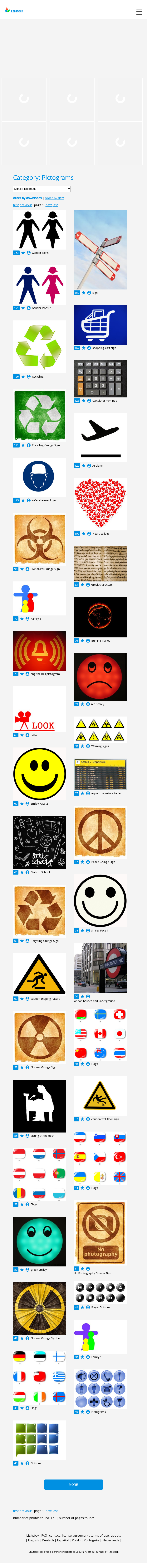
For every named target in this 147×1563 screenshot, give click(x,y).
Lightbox (32, 1535)
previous (26, 205)
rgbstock (13, 10)
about (115, 1535)
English (33, 1540)
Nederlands (110, 1540)
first (16, 205)
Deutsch (48, 1540)
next (49, 205)
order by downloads (27, 198)
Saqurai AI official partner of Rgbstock (97, 1551)
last (55, 205)
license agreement (75, 1535)
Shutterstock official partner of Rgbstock (52, 1551)
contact (54, 1535)
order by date (54, 198)
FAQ (44, 1535)
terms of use (100, 1535)
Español (63, 1540)
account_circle (28, 253)
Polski (76, 1540)
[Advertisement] (73, 48)
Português (91, 1540)
